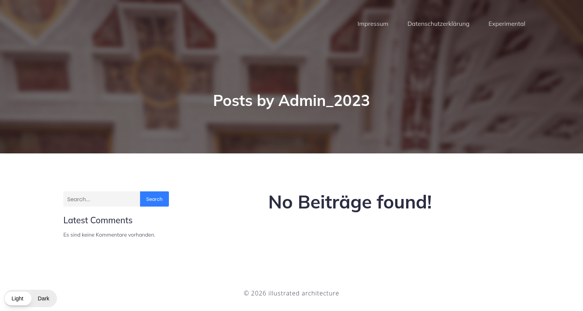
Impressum (373, 24)
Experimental (506, 24)
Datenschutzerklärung (438, 24)
